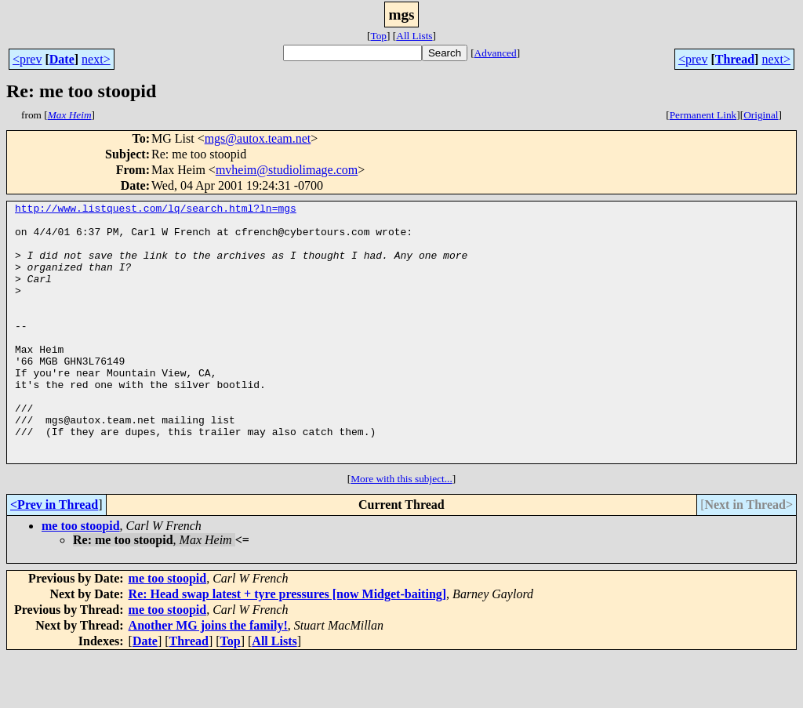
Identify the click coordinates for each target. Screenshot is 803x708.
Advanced (495, 53)
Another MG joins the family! (208, 677)
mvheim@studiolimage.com (287, 169)
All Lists (414, 36)
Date (61, 59)
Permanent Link (703, 115)
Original (760, 115)
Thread (734, 59)
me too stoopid (81, 577)
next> (96, 59)
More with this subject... (401, 530)
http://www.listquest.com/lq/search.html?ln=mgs (155, 210)
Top (378, 36)
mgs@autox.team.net (258, 138)
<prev (27, 59)
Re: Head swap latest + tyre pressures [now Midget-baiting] (288, 645)
